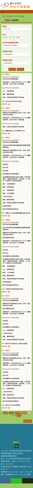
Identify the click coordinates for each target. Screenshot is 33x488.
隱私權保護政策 (6, 453)
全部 (6, 37)
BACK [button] (28, 421)
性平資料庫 (10, 16)
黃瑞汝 (7, 137)
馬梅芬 (7, 108)
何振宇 (7, 350)
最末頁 (24, 413)
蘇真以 (7, 74)
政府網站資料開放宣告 (9, 456)
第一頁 (5, 413)
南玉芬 (7, 295)
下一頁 (18, 413)
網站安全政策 (18, 453)
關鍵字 (5, 26)
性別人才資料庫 (19, 16)
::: (1, 16)
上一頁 (12, 413)
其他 (18, 37)
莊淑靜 (7, 220)
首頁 (4, 16)
